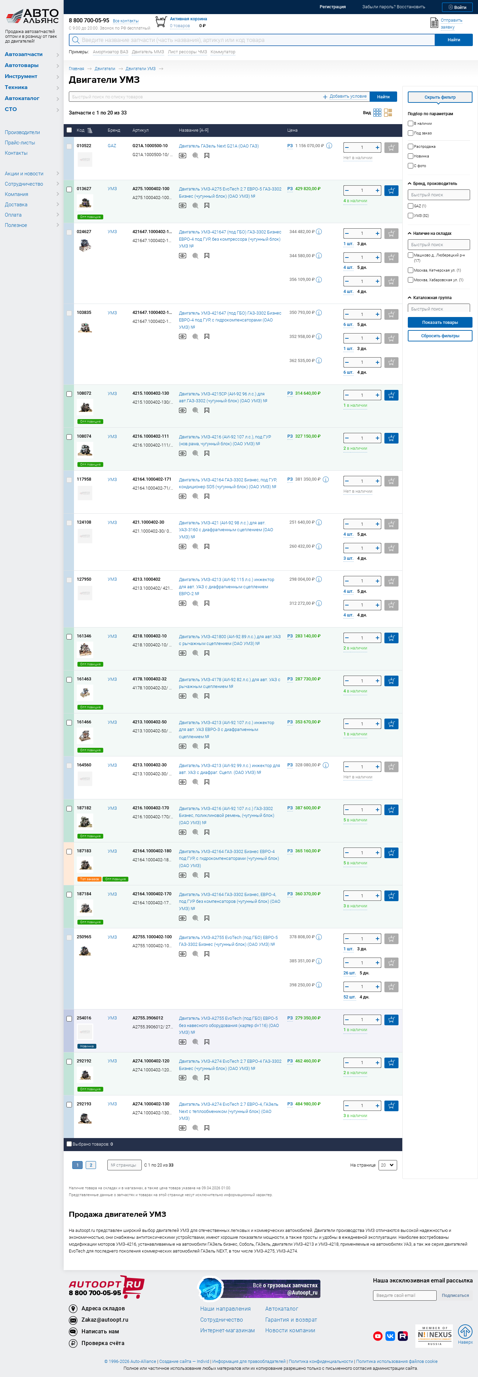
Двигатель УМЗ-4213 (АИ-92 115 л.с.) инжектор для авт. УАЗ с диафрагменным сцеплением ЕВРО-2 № (226, 586)
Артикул (141, 130)
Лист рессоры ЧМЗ (187, 52)
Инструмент (21, 76)
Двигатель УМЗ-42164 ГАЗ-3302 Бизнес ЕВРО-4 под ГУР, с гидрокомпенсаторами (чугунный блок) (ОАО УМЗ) (229, 858)
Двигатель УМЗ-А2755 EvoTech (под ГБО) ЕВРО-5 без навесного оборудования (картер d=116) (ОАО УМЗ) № (229, 1025)
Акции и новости (24, 173)
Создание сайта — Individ (184, 1361)
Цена (293, 130)
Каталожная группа (432, 297)
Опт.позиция (90, 217)
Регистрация (333, 7)
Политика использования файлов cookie (397, 1361)
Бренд (114, 130)
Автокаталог (22, 98)
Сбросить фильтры (440, 336)
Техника (16, 87)
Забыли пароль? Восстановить (393, 7)
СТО (11, 109)
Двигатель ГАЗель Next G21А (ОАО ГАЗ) (219, 146)
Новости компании (290, 1330)
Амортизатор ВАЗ (110, 52)
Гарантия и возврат (291, 1319)
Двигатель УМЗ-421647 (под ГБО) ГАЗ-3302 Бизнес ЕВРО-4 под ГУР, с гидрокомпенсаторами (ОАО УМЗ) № (230, 320)
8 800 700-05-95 (95, 1293)
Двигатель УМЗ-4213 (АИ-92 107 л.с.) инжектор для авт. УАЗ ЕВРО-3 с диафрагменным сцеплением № (226, 729)
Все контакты (126, 20)
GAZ (112, 146)
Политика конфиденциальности (321, 1361)
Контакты (16, 152)
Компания (16, 193)
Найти (383, 97)
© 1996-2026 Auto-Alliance (130, 1361)
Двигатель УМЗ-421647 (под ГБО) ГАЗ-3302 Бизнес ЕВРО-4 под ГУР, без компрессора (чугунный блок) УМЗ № (230, 239)
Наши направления (225, 1308)
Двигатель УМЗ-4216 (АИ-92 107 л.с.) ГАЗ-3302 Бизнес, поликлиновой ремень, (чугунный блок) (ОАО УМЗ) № (226, 815)
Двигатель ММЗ (148, 52)
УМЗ (112, 189)
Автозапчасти (24, 54)
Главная (76, 68)
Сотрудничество (24, 183)
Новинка (87, 1046)
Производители (22, 132)
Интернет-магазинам (227, 1330)
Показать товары (440, 322)
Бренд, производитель (435, 183)
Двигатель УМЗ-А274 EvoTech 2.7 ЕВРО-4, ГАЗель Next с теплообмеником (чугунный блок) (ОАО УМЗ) (228, 1111)
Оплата (13, 214)
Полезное (16, 224)
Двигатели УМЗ (141, 68)
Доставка (16, 204)
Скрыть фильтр (440, 97)
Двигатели (105, 68)
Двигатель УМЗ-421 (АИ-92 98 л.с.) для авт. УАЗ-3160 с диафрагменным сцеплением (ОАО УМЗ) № (226, 529)
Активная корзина (188, 19)
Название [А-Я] (194, 130)
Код (84, 130)
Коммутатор (223, 52)
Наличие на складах (432, 233)
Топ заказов (89, 879)
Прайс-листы (20, 142)
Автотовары (22, 65)
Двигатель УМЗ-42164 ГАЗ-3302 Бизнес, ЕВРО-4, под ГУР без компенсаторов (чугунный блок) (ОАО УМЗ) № (229, 901)
